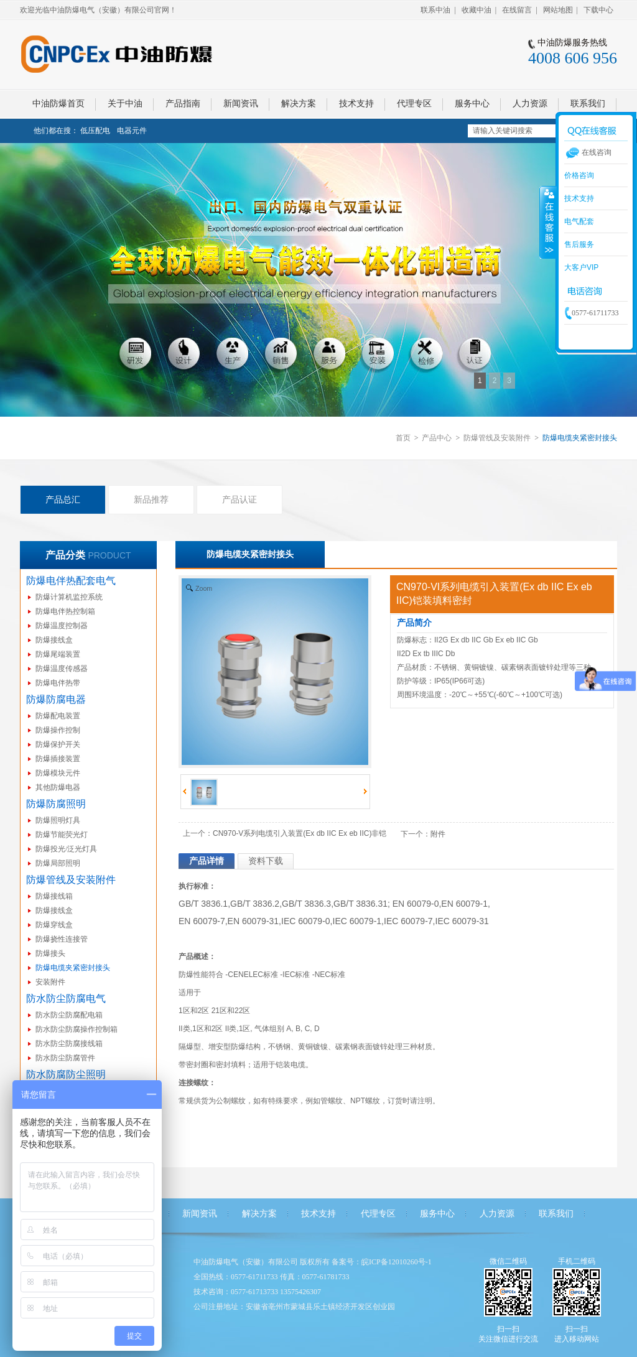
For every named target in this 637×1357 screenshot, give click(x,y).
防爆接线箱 (54, 896)
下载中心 (598, 10)
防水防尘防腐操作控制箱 (76, 1029)
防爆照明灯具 (57, 820)
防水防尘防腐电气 (66, 998)
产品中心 (437, 437)
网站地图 (558, 10)
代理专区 (378, 1213)
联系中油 (435, 10)
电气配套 (579, 221)
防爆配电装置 (57, 715)
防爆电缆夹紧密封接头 (72, 967)
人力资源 (497, 1213)
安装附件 (50, 982)
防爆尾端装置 (57, 654)
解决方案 (259, 1213)
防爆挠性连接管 (61, 939)
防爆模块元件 (57, 773)
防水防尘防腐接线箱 (69, 1043)
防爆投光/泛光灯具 (66, 849)
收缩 (548, 222)
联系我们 (556, 1213)
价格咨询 (579, 175)
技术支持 (318, 1213)
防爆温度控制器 (61, 625)
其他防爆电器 (57, 787)
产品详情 (206, 861)
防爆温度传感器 (61, 668)
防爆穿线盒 (54, 924)
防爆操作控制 (57, 730)
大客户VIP (581, 267)
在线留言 (517, 10)
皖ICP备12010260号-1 (396, 1261)
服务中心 (437, 1213)
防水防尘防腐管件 (65, 1058)
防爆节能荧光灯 (61, 834)
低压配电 (95, 130)
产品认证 (239, 499)
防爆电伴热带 (57, 682)
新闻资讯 (199, 1213)
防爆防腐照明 (56, 804)
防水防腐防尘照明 (66, 1074)
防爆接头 (50, 953)
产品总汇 (62, 499)
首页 (403, 437)
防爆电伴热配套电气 (71, 580)
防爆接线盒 (54, 640)
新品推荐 (151, 499)
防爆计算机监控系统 (69, 597)
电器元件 (132, 130)
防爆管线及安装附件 (497, 437)
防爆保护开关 (57, 744)
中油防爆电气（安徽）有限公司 (245, 1261)
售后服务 (579, 244)
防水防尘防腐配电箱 (69, 1015)
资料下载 (265, 861)
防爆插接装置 (57, 758)
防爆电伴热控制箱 (65, 611)
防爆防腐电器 (56, 699)
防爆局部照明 (57, 863)
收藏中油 (476, 10)
